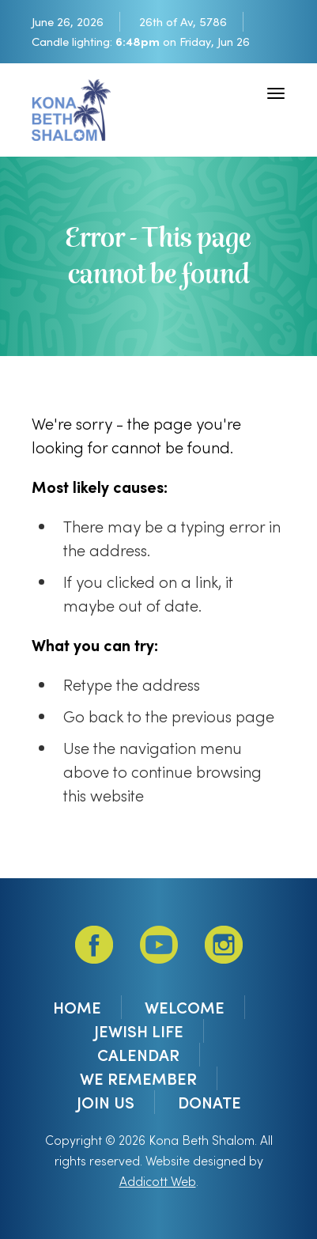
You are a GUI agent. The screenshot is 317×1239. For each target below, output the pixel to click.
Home (77, 1007)
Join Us (105, 1102)
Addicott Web (157, 1181)
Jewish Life (138, 1031)
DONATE (209, 1102)
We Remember (138, 1078)
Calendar (138, 1054)
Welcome (185, 1007)
